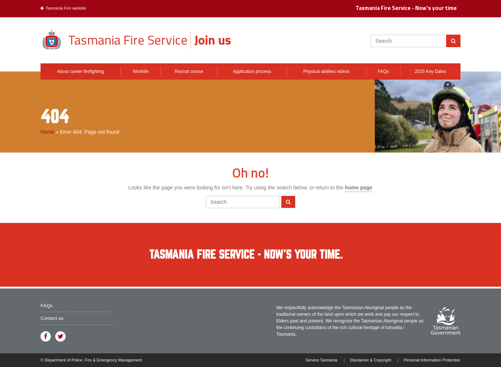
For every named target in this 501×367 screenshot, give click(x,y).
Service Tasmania (321, 360)
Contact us (52, 318)
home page (358, 188)
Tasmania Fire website (63, 8)
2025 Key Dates (430, 71)
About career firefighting (80, 71)
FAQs (383, 71)
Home (47, 132)
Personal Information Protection (432, 360)
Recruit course (189, 71)
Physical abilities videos (326, 71)
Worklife (140, 71)
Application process (252, 71)
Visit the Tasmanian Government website (445, 321)
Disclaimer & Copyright (370, 360)
